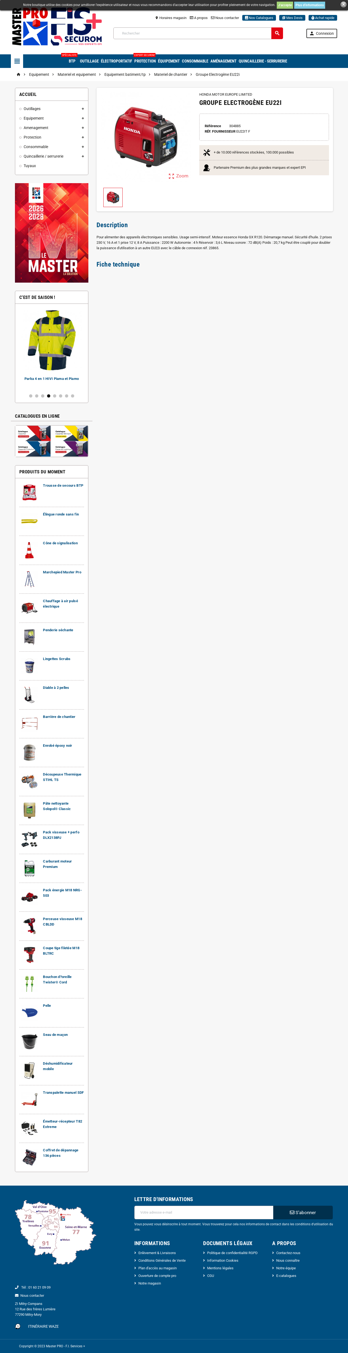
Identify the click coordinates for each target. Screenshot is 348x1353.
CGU (210, 1276)
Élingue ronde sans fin (61, 514)
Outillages (32, 109)
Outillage (89, 61)
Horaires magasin (171, 18)
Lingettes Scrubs (56, 659)
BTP (71, 59)
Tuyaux (30, 166)
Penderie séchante (58, 630)
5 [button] (54, 396)
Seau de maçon (55, 1035)
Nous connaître (288, 1260)
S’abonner (303, 1212)
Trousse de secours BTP (63, 485)
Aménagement (223, 61)
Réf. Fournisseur (220, 131)
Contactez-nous (288, 1253)
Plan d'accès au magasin (157, 1268)
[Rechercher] (198, 33)
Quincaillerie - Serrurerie (263, 61)
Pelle (47, 1006)
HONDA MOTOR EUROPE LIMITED (225, 94)
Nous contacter (225, 18)
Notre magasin (149, 1283)
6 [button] (60, 396)
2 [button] (36, 396)
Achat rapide (322, 18)
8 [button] (72, 396)
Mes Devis (292, 18)
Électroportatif (116, 61)
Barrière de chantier (59, 717)
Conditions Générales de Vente (162, 1260)
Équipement (169, 61)
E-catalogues (286, 1276)
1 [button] (30, 396)
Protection (144, 59)
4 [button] (48, 396)
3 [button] (42, 396)
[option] (51, 348)
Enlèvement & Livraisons (157, 1253)
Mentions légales (220, 1268)
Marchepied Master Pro (62, 572)
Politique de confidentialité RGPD (232, 1253)
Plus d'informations (310, 5)
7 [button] (66, 396)
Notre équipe (286, 1268)
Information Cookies (222, 1260)
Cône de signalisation (60, 543)
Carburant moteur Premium (51, 379)
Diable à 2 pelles (56, 688)
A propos (199, 18)
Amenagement (36, 128)
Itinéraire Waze (43, 1326)
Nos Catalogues (259, 18)
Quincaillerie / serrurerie (43, 156)
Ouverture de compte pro (157, 1276)
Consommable (195, 61)
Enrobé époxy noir (57, 745)
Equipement (34, 118)
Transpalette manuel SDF (63, 1092)
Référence (213, 126)
